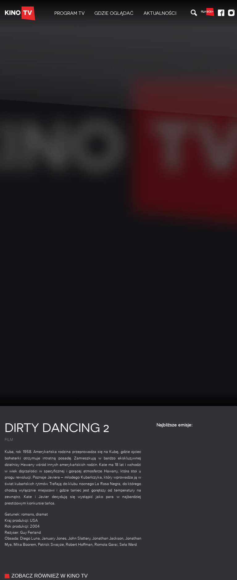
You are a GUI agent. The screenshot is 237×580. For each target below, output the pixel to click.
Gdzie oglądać (114, 13)
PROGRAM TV (69, 13)
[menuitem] (69, 13)
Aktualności (160, 13)
